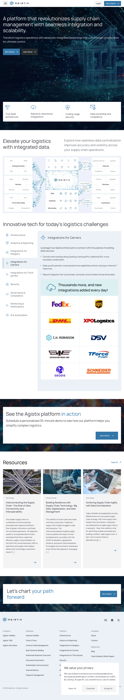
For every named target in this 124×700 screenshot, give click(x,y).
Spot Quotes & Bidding (35, 650)
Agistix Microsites (10, 645)
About (93, 635)
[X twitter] (118, 620)
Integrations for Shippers (69, 645)
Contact (94, 640)
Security (63, 660)
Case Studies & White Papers (102, 656)
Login (98, 3)
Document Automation (35, 660)
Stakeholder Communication (37, 665)
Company (95, 631)
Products (6, 631)
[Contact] (29, 52)
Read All (116, 462)
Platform (63, 631)
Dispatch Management (35, 675)
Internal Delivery (32, 670)
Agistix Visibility (9, 635)
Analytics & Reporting (68, 640)
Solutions (29, 631)
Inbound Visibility (32, 635)
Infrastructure (65, 635)
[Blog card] (22, 507)
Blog (93, 651)
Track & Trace (31, 640)
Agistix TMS (7, 640)
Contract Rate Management (37, 645)
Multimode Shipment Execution (38, 655)
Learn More (29, 52)
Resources (95, 647)
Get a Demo (112, 3)
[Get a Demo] (112, 3)
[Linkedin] (112, 620)
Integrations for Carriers (69, 650)
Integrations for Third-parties (71, 655)
